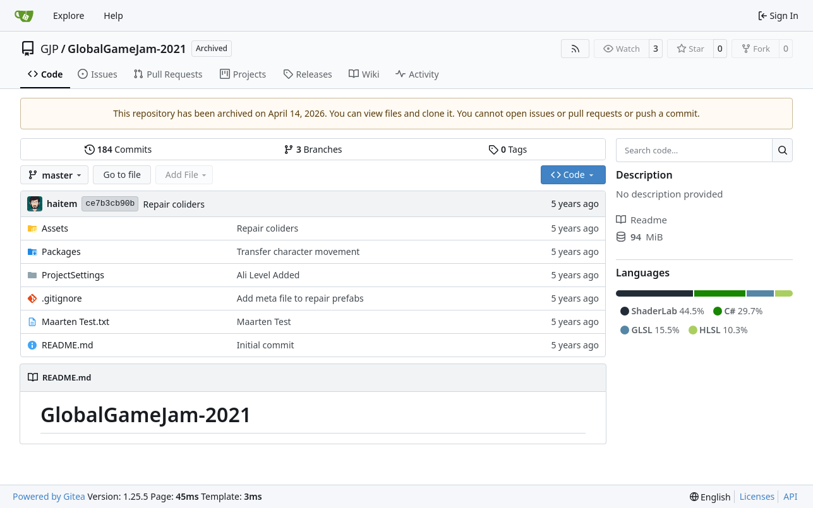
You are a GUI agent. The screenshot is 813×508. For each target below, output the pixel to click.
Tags (507, 149)
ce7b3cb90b (110, 203)
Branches (313, 149)
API (790, 496)
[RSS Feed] (575, 48)
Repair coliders (174, 204)
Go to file (121, 174)
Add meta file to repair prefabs (300, 298)
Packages (61, 251)
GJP (49, 48)
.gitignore (62, 298)
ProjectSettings (73, 275)
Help (113, 15)
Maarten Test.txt (75, 322)
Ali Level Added (268, 275)
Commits (118, 149)
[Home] (24, 15)
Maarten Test (264, 322)
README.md (67, 345)
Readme (641, 219)
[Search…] (782, 150)
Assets (55, 228)
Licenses (757, 496)
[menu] (710, 497)
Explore (68, 15)
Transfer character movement (298, 251)
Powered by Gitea (49, 496)
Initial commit (265, 345)
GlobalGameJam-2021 (127, 48)
